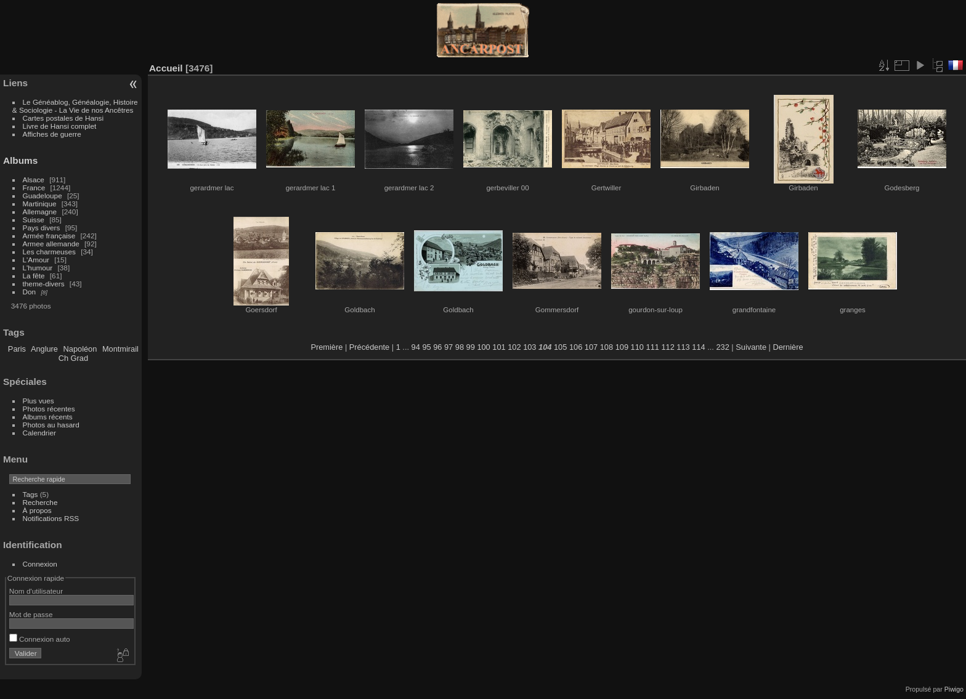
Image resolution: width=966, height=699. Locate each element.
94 (416, 347)
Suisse (33, 220)
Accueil (166, 68)
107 (591, 347)
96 (437, 347)
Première (326, 347)
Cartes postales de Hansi (63, 118)
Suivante (751, 347)
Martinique (40, 204)
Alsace (33, 180)
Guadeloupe (42, 196)
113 (682, 347)
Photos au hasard (51, 425)
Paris (17, 349)
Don (29, 292)
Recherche (40, 502)
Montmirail (120, 349)
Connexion (40, 564)
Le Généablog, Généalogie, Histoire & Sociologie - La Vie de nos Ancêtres (75, 106)
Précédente (369, 347)
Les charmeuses (49, 252)
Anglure (44, 349)
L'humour (38, 268)
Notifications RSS (51, 518)
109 (621, 347)
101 (498, 347)
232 (722, 347)
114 (698, 347)
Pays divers (41, 228)
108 (606, 347)
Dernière (788, 347)
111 (652, 347)
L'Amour (36, 260)
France (34, 188)
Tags (30, 494)
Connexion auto (39, 639)
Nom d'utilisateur (36, 591)
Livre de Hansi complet (60, 126)
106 (575, 347)
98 (459, 347)
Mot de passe (31, 614)
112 (667, 347)
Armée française (49, 236)
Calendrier (39, 433)
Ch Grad (73, 358)
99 (470, 347)
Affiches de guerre (52, 134)
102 (514, 347)
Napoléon (80, 349)
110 (637, 347)
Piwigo (954, 689)
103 (529, 347)
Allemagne (40, 212)
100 (483, 347)
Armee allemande (51, 244)
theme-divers (44, 284)
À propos (37, 510)
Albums (20, 160)
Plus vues (38, 401)
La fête (34, 276)
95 (426, 347)
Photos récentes (49, 409)
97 (448, 347)
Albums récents (48, 417)
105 (560, 347)
